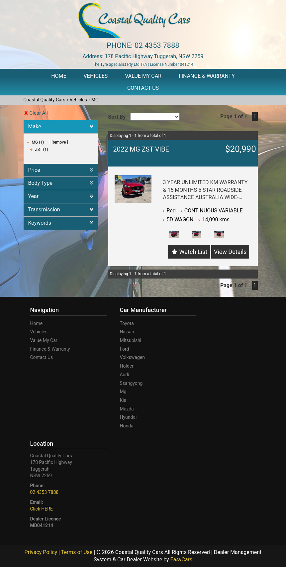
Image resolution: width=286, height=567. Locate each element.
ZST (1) (41, 149)
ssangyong (131, 383)
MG (95, 99)
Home (58, 76)
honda (127, 425)
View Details (230, 251)
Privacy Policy (41, 552)
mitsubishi (131, 340)
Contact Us (143, 88)
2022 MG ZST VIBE (141, 149)
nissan (127, 331)
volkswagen (132, 357)
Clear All (39, 113)
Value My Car (143, 76)
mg (123, 391)
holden (127, 366)
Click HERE (41, 508)
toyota (127, 323)
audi (124, 374)
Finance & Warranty (207, 76)
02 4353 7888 (157, 45)
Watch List (193, 251)
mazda (127, 408)
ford (124, 349)
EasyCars (181, 559)
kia (123, 400)
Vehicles (96, 76)
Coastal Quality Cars (44, 99)
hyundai (128, 417)
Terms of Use (77, 552)
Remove (58, 142)
